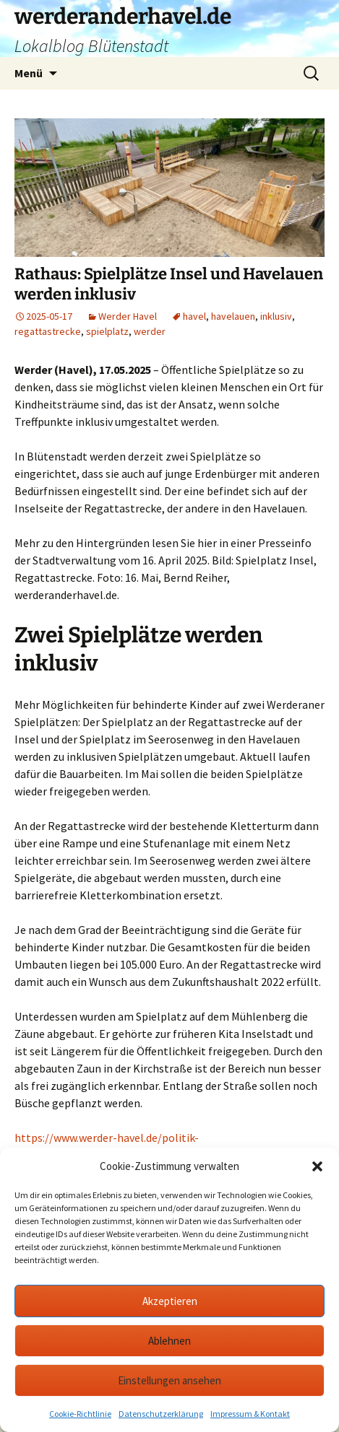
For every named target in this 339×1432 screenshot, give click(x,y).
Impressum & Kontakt (250, 1413)
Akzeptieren (169, 1301)
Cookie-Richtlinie (80, 1413)
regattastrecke (47, 331)
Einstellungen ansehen (169, 1380)
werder (150, 331)
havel (194, 316)
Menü (28, 73)
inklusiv (276, 316)
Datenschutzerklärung (161, 1413)
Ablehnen (169, 1341)
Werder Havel (127, 316)
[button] (317, 1166)
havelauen (233, 316)
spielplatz (107, 331)
